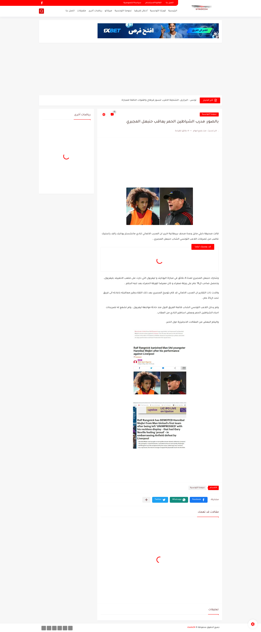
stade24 (191, 627)
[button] (199, 500)
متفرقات (81, 11)
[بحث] (41, 11)
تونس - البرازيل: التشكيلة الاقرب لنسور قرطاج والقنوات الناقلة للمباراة (159, 100)
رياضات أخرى (95, 11)
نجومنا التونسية (123, 11)
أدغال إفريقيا (140, 11)
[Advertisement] (130, 69)
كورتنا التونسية (158, 11)
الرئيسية (172, 11)
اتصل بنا (169, 3)
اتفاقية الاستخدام (153, 3)
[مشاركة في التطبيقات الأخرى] (146, 500)
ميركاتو (108, 11)
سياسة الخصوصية (132, 3)
